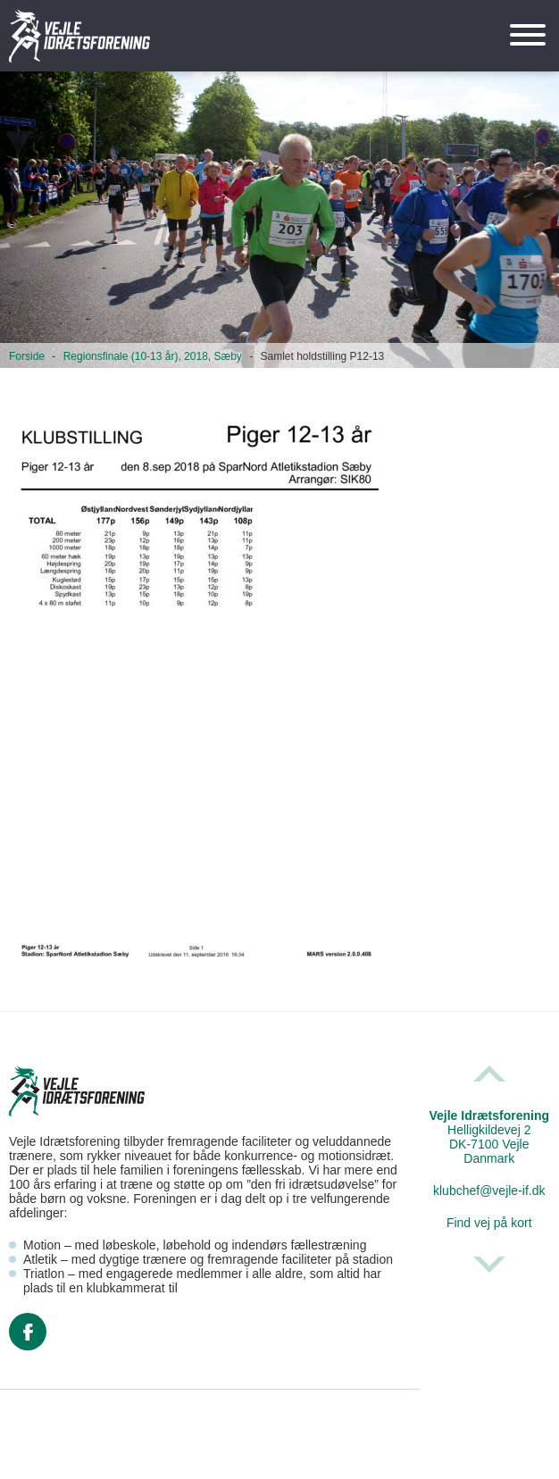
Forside (27, 356)
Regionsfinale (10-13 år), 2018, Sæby (152, 356)
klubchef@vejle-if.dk (489, 1190)
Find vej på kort (489, 1223)
